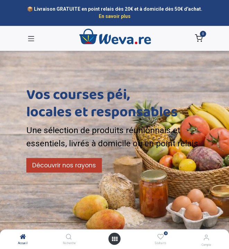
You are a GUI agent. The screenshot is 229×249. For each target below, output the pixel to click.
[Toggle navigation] (31, 38)
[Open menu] (114, 239)
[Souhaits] (161, 237)
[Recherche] (68, 237)
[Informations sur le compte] (206, 237)
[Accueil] (23, 237)
